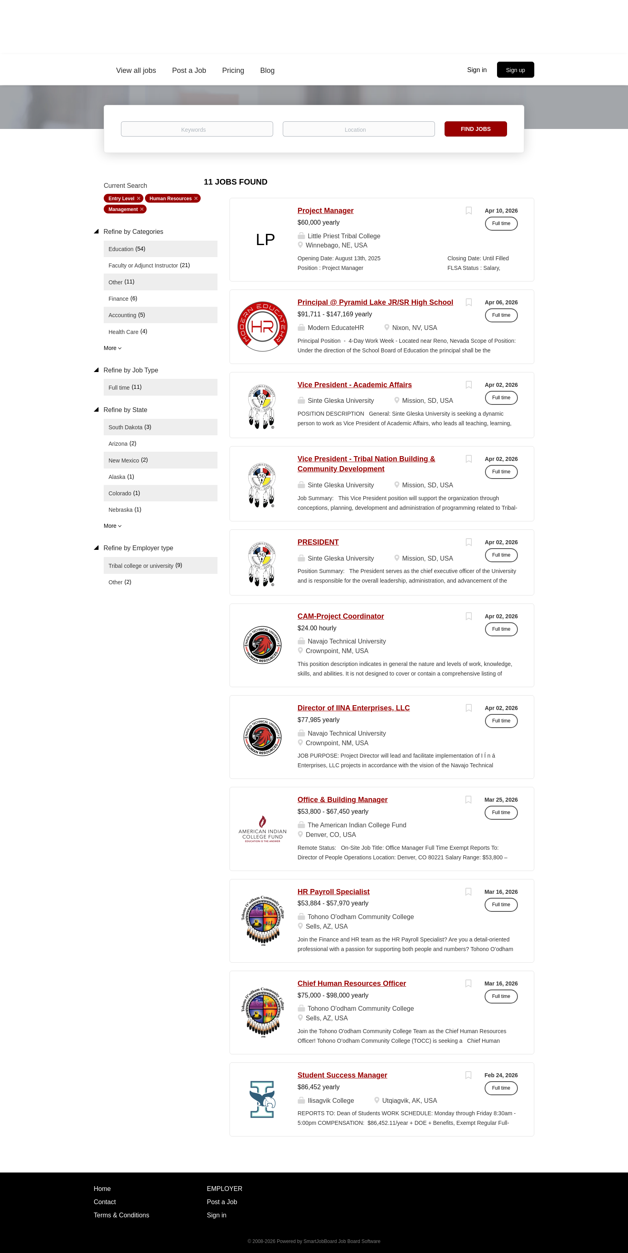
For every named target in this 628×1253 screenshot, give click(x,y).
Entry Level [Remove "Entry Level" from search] (122, 198)
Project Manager (326, 211)
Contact (105, 1202)
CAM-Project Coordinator (341, 616)
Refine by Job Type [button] (130, 370)
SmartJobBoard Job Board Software (342, 1241)
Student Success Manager (342, 1075)
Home (102, 1188)
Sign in (477, 69)
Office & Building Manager (343, 800)
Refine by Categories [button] (132, 231)
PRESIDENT (318, 542)
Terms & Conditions (121, 1215)
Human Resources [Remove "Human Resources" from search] (171, 198)
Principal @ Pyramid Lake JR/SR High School (375, 302)
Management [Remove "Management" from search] (123, 209)
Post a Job (222, 1202)
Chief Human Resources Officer (352, 983)
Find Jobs (476, 129)
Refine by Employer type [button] (137, 548)
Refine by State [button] (124, 409)
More (110, 348)
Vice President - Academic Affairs (355, 385)
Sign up (515, 70)
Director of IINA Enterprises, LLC (354, 708)
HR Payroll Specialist (334, 892)
